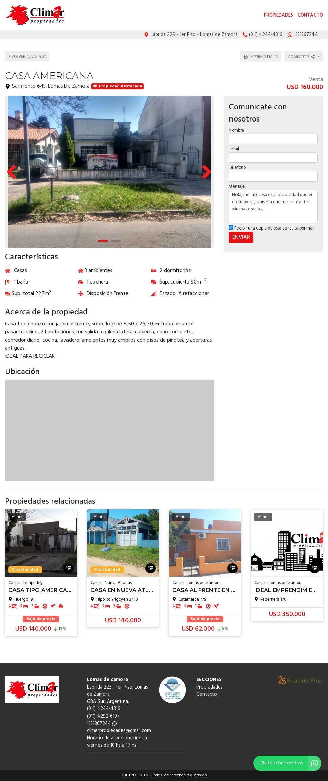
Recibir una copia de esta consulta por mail (272, 226)
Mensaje (237, 184)
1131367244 (102, 724)
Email (234, 147)
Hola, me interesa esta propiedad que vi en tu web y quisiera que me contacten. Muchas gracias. (273, 204)
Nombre (236, 128)
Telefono (237, 165)
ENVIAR (241, 235)
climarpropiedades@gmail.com (119, 731)
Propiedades (278, 15)
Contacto (310, 15)
